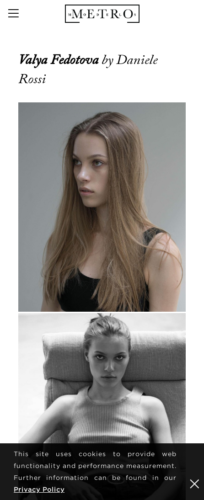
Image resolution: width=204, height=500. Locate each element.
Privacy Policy (39, 489)
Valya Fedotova (60, 60)
